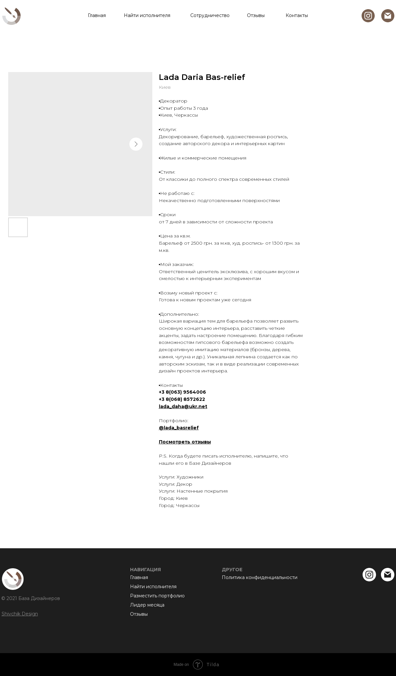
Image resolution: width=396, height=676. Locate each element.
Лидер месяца (147, 605)
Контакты (297, 15)
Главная (97, 15)
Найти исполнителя (147, 15)
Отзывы (256, 15)
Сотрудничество (210, 15)
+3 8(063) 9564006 (182, 392)
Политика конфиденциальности (259, 577)
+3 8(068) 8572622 (182, 399)
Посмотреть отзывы (185, 442)
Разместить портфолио (157, 596)
